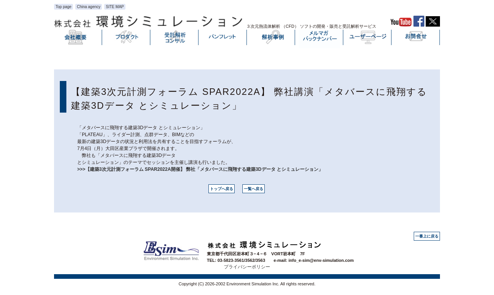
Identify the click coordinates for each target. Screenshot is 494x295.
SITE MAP (115, 7)
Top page (63, 7)
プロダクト (126, 39)
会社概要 (78, 39)
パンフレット (223, 39)
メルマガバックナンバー (319, 39)
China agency (88, 7)
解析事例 (271, 39)
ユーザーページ (368, 39)
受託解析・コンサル (175, 39)
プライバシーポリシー (247, 267)
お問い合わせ (416, 39)
